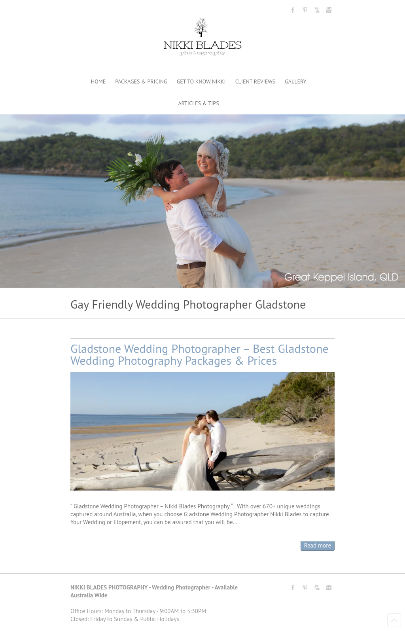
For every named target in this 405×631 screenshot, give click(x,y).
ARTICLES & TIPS (198, 103)
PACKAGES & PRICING (141, 81)
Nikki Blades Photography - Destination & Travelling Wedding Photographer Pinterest (305, 10)
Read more (317, 545)
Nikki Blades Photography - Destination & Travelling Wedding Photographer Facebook (293, 10)
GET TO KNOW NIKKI (201, 81)
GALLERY (295, 81)
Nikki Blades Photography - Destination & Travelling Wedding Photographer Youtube (317, 10)
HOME (98, 81)
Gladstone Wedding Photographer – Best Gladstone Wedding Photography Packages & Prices (199, 354)
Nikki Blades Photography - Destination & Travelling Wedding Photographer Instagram (329, 10)
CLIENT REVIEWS (255, 81)
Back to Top (394, 620)
